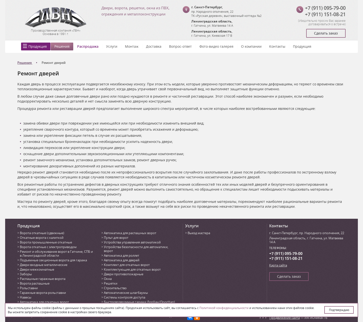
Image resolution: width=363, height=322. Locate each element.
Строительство (115, 288)
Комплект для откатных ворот (127, 265)
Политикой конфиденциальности (224, 308)
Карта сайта (278, 265)
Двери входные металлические (43, 265)
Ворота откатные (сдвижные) (42, 233)
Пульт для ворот (116, 237)
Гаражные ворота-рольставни (43, 292)
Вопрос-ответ (180, 46)
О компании (251, 46)
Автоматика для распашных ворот (130, 233)
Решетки (110, 283)
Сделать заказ (326, 33)
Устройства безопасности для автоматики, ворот (136, 249)
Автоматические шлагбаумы (126, 292)
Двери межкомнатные (37, 269)
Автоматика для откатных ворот (44, 302)
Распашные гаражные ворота (42, 278)
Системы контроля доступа (124, 297)
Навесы (25, 297)
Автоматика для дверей (121, 260)
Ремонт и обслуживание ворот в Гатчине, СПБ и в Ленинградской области (56, 253)
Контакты (277, 46)
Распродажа (87, 46)
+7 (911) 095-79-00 (325, 8)
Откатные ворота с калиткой (41, 237)
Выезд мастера (199, 233)
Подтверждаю (339, 310)
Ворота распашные (34, 283)
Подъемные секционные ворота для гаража (53, 260)
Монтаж (131, 46)
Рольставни (29, 288)
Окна (108, 278)
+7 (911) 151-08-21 (325, 14)
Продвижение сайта (284, 317)
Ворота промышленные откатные (46, 242)
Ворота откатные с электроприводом (48, 247)
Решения (62, 46)
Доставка (153, 46)
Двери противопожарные (123, 274)
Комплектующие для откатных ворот (132, 269)
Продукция (37, 46)
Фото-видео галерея (216, 46)
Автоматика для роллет (121, 255)
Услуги (111, 46)
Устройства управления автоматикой (132, 242)
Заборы (26, 274)
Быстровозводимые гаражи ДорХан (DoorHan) (139, 302)
